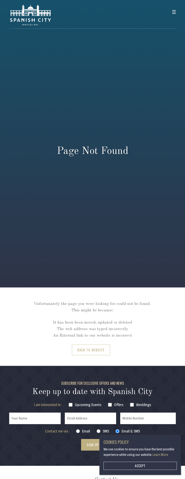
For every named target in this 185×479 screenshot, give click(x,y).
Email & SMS (130, 431)
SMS (106, 431)
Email (86, 431)
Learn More (160, 455)
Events (88, 405)
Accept (140, 465)
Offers (118, 405)
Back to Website (91, 349)
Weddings (143, 405)
